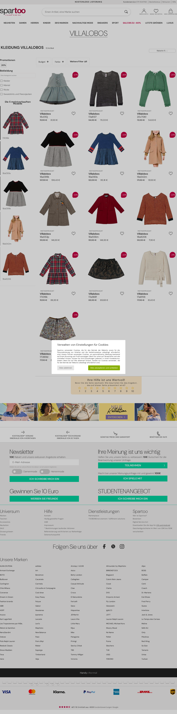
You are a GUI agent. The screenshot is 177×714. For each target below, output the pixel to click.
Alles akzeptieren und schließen (104, 368)
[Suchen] (126, 12)
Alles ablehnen (65, 368)
